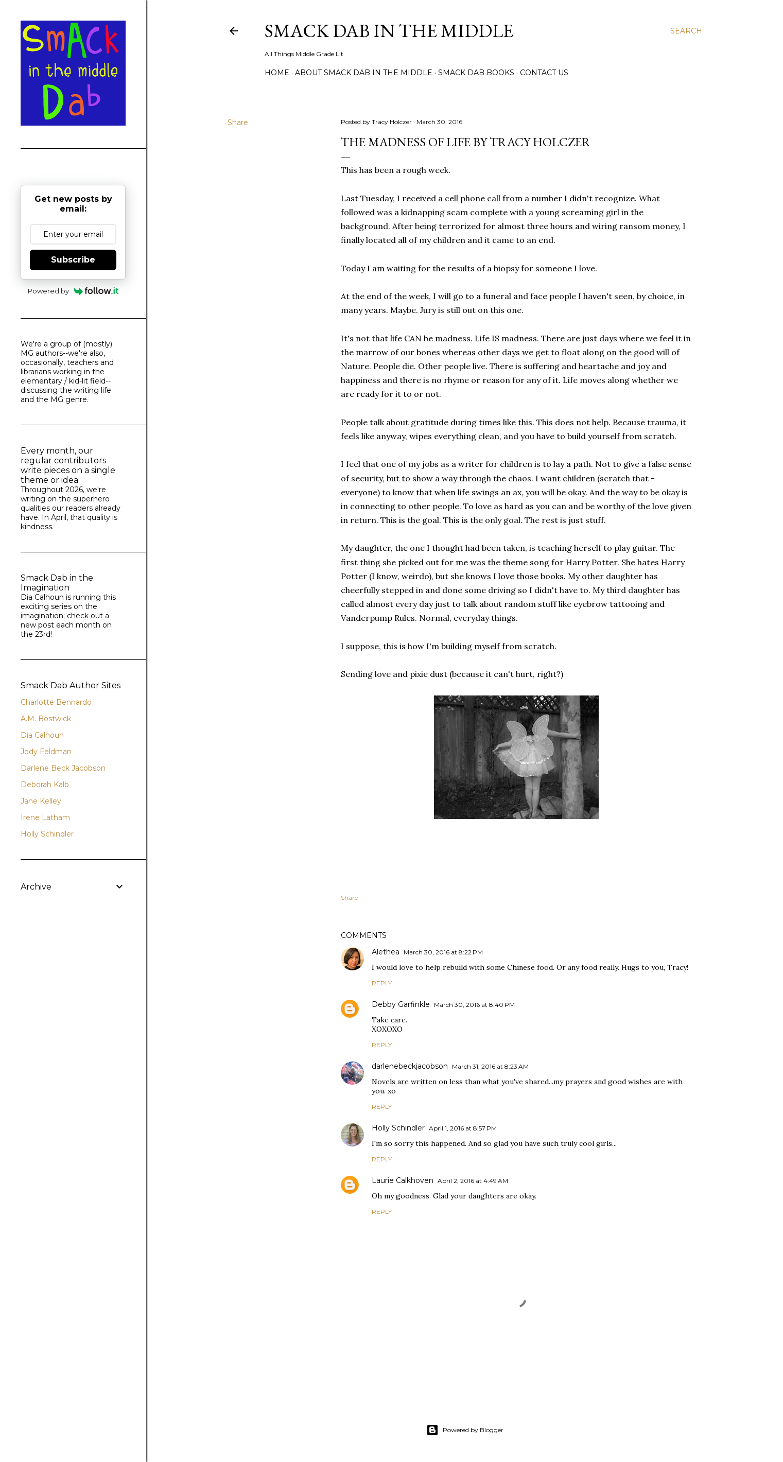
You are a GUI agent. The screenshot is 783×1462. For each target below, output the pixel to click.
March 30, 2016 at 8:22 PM (443, 952)
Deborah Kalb (45, 784)
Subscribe (73, 260)
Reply (382, 983)
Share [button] (238, 122)
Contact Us (544, 72)
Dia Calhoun (42, 735)
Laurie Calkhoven (402, 1180)
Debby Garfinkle (401, 1004)
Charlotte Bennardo (56, 702)
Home (277, 72)
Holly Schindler (398, 1128)
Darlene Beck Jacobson (63, 768)
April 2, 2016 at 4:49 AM (473, 1181)
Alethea (385, 951)
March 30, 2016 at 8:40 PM (474, 1004)
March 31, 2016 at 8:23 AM (490, 1066)
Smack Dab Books (476, 72)
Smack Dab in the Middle (389, 31)
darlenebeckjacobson (410, 1066)
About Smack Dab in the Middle (363, 72)
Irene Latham (45, 817)
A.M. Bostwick (46, 718)
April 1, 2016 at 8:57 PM (463, 1128)
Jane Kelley (41, 801)
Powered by (73, 291)
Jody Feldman (46, 751)
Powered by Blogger (464, 1430)
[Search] (686, 31)
